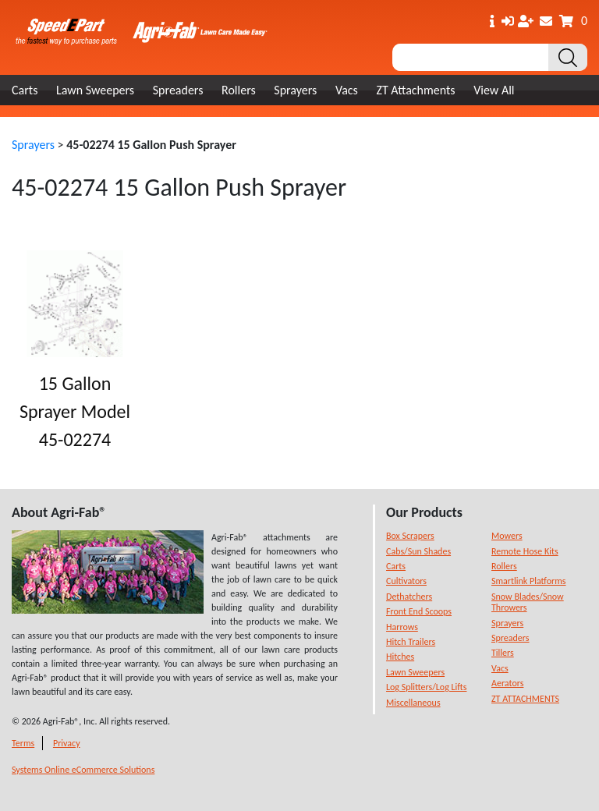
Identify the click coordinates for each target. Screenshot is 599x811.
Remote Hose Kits (524, 551)
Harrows (402, 627)
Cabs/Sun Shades (418, 551)
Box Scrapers (410, 535)
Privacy (66, 743)
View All (493, 90)
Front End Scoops (419, 611)
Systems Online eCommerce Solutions (83, 769)
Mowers (507, 535)
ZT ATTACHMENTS (525, 698)
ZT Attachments (415, 90)
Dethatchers (409, 596)
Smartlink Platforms (528, 580)
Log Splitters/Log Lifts (426, 687)
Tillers (502, 652)
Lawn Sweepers (95, 90)
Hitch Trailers (410, 641)
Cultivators (406, 580)
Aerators (507, 683)
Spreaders (178, 90)
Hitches (400, 656)
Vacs (346, 90)
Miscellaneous (413, 702)
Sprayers (295, 90)
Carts (24, 90)
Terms (23, 743)
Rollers (239, 90)
